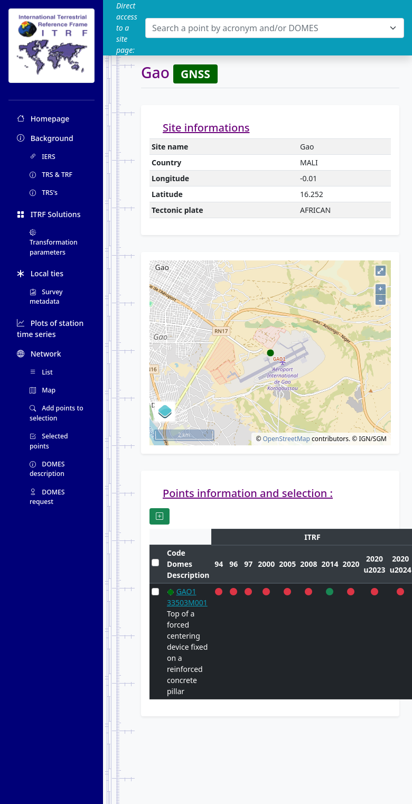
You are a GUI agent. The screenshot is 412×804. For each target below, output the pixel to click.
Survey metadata (46, 296)
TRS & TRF (51, 174)
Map (42, 390)
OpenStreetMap (286, 438)
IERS (42, 156)
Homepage (43, 119)
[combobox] (274, 28)
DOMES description (47, 469)
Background (45, 138)
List (41, 372)
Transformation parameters (54, 242)
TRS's (44, 192)
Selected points (49, 441)
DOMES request (47, 497)
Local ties (40, 273)
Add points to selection (56, 413)
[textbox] (268, 28)
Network (39, 354)
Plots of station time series (50, 328)
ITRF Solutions (48, 214)
